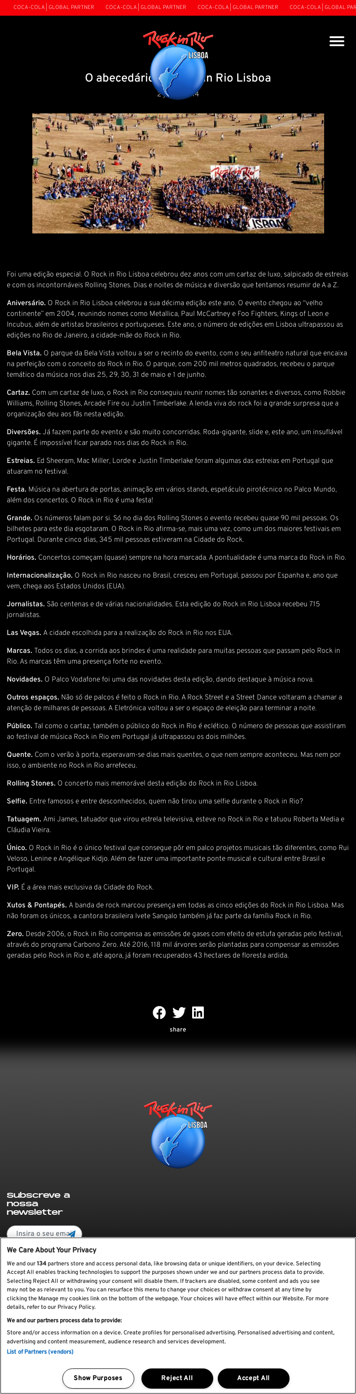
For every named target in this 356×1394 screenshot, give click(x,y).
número (251, 726)
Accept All (253, 1378)
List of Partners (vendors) (40, 1352)
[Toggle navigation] (337, 42)
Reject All (177, 1378)
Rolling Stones (179, 518)
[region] (178, 1315)
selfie (222, 801)
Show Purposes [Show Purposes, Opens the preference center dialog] (98, 1378)
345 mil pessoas (124, 539)
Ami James (60, 819)
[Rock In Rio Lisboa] (178, 66)
